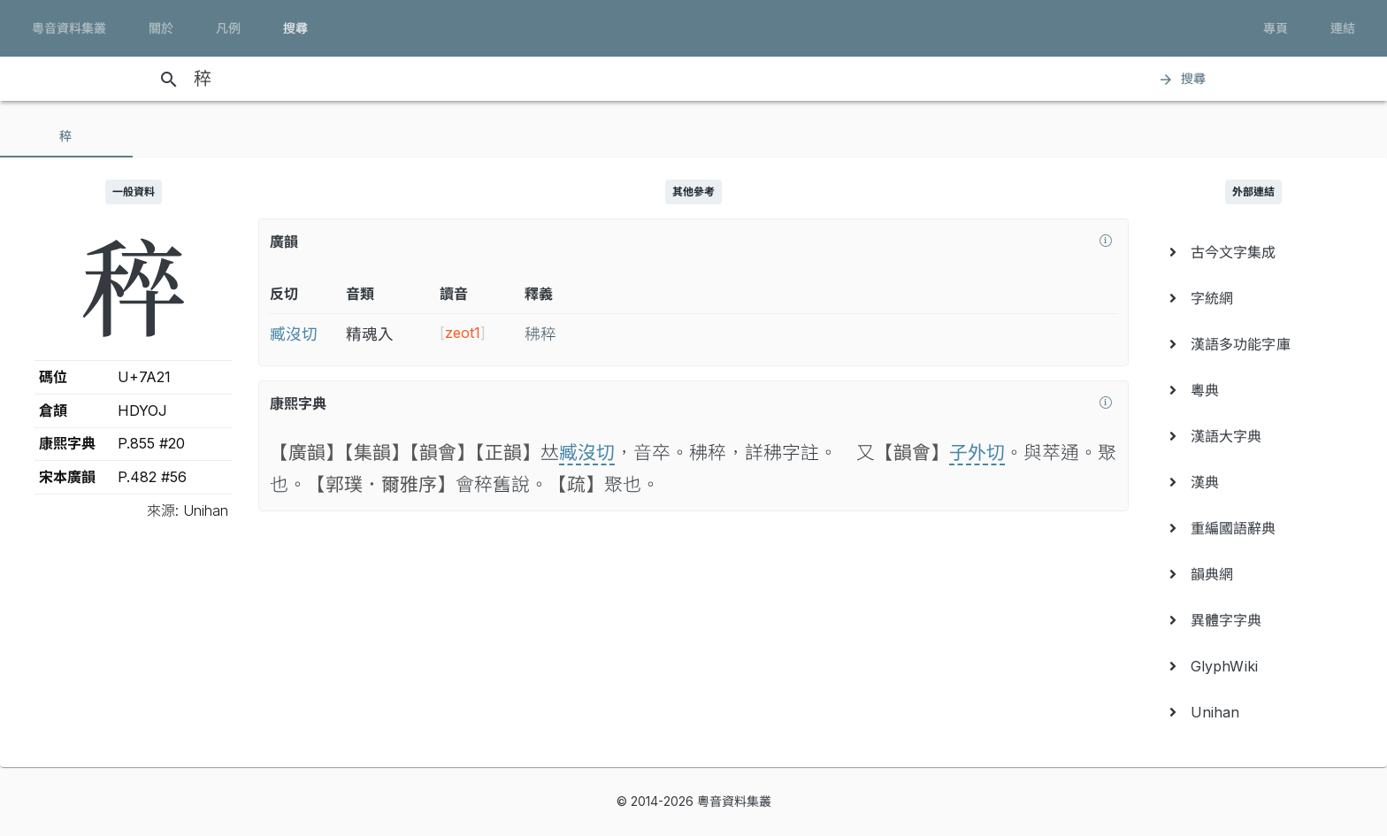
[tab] (66, 136)
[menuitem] (1253, 252)
